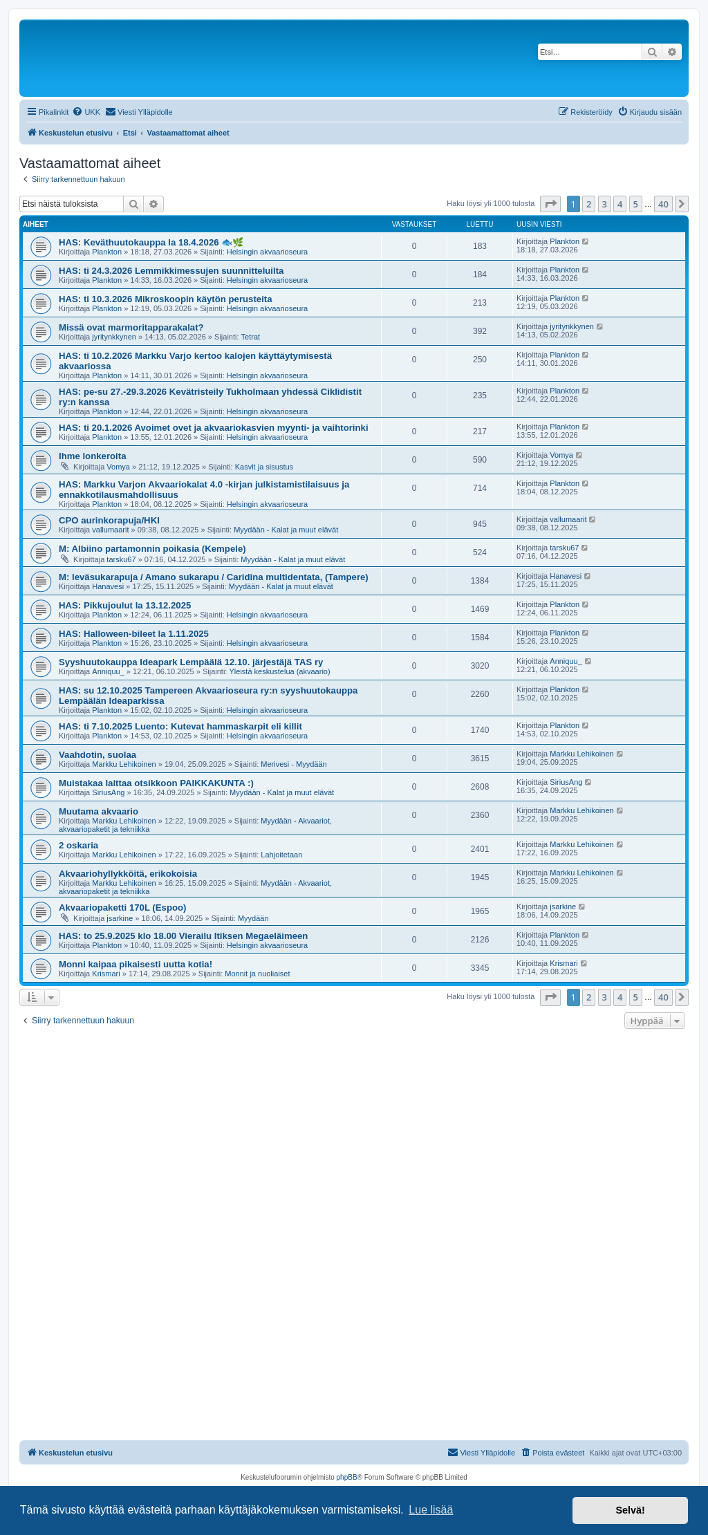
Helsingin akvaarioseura (267, 252)
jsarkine (119, 918)
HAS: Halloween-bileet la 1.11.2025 (134, 634)
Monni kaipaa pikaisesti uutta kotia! (135, 964)
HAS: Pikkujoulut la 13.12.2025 (125, 605)
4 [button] (619, 204)
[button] (550, 204)
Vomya (118, 467)
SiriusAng (108, 792)
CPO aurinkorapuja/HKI (109, 520)
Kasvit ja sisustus (264, 467)
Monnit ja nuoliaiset (257, 973)
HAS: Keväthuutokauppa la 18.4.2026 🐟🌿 (151, 242)
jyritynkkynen (114, 337)
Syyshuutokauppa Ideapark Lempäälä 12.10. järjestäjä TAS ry (191, 662)
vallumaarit (110, 529)
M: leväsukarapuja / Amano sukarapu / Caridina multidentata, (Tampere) (214, 577)
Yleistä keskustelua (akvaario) (279, 671)
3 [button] (604, 204)
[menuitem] (86, 112)
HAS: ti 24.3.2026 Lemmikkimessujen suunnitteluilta (171, 271)
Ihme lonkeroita (92, 456)
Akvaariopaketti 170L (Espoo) (122, 907)
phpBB (347, 1477)
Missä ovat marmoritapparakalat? (131, 327)
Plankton (107, 252)
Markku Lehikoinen (124, 764)
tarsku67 (121, 559)
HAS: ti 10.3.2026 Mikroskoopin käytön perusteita (165, 299)
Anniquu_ (108, 671)
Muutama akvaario (98, 811)
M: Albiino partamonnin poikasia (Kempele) (152, 548)
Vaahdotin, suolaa (97, 755)
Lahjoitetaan (281, 854)
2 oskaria (78, 845)
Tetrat (251, 337)
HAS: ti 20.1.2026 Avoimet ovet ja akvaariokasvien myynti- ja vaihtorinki (214, 427)
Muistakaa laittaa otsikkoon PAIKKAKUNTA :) (156, 783)
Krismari (106, 973)
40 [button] (663, 204)
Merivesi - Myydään (293, 764)
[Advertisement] (354, 1136)
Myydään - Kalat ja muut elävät (286, 529)
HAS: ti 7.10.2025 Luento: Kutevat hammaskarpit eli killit (180, 726)
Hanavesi (108, 586)
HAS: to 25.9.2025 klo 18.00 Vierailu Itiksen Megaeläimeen (183, 936)
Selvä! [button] (629, 1510)
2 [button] (588, 204)
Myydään (253, 918)
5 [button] (635, 204)
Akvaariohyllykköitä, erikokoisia (128, 873)
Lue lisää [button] (431, 1510)
